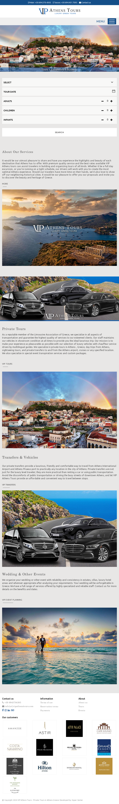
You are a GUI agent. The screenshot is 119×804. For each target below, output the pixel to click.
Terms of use (46, 703)
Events (81, 711)
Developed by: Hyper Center (71, 800)
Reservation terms (49, 707)
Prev (3, 48)
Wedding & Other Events (23, 574)
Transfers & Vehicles (20, 457)
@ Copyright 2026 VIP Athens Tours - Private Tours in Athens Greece (30, 800)
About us (82, 703)
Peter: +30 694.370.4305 (39, 2)
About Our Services (17, 152)
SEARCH (59, 132)
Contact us (85, 2)
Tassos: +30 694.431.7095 (65, 2)
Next (115, 48)
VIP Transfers (9, 485)
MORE (5, 184)
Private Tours (14, 329)
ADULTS (8, 100)
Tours (81, 707)
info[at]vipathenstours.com (17, 706)
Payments (45, 711)
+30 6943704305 (11, 703)
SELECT (7, 82)
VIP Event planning (12, 600)
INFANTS (8, 119)
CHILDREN (9, 110)
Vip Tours (7, 364)
